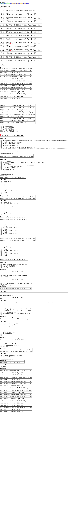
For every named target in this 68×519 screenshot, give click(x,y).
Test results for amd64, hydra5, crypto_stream (15, 3)
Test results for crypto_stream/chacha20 (25, 3)
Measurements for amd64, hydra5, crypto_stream (5, 3)
